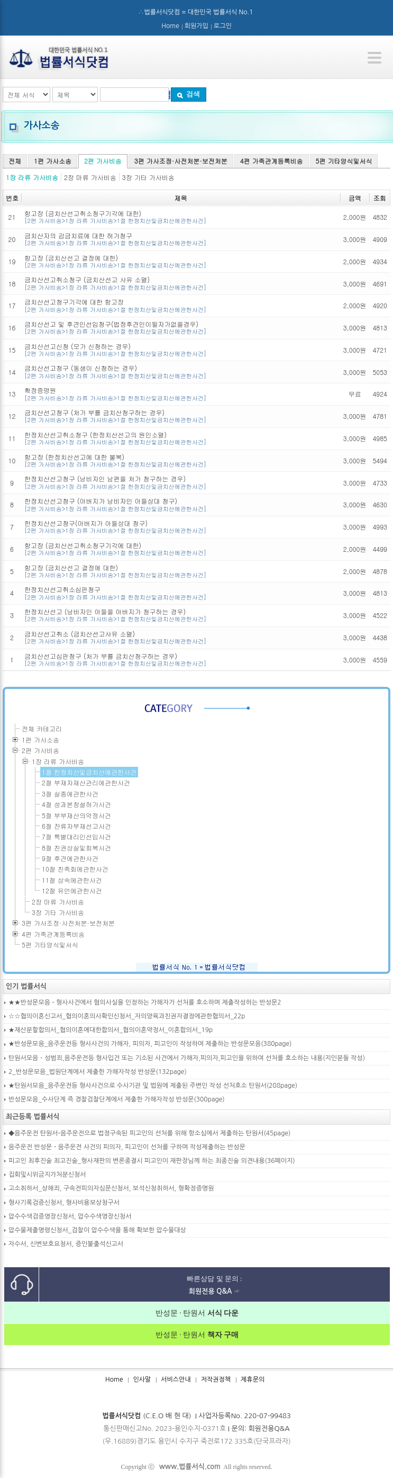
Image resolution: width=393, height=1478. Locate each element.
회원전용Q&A (269, 1428)
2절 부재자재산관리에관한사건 (86, 782)
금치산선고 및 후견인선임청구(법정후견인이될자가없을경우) (180, 327)
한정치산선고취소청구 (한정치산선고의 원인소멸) (180, 438)
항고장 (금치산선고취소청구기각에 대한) (180, 217)
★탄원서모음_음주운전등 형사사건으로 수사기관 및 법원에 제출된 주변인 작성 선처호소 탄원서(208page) (152, 1085)
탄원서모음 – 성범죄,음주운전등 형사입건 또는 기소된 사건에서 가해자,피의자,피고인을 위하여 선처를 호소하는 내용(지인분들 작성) (186, 1058)
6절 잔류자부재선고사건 (76, 825)
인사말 (142, 1379)
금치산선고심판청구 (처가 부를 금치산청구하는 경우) (180, 659)
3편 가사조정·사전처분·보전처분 (180, 160)
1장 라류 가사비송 (32, 177)
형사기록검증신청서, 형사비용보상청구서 (64, 1202)
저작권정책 (216, 1379)
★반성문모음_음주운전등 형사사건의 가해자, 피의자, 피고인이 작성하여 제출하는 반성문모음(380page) (149, 1044)
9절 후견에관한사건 (70, 858)
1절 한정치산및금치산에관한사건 (89, 771)
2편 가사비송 (103, 160)
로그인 (223, 26)
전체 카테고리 (42, 728)
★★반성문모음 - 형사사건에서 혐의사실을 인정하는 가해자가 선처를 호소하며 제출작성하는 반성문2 (144, 1002)
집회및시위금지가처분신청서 (47, 1174)
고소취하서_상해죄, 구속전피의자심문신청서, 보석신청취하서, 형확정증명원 (111, 1188)
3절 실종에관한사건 (70, 793)
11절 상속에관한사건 (72, 879)
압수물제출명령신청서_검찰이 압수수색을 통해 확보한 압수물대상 (97, 1230)
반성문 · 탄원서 (197, 1313)
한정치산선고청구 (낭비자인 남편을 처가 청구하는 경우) (180, 482)
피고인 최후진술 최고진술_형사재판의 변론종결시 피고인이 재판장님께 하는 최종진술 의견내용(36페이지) (151, 1161)
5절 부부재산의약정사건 (76, 815)
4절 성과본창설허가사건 (76, 804)
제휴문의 (252, 1379)
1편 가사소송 (52, 160)
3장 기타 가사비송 (148, 177)
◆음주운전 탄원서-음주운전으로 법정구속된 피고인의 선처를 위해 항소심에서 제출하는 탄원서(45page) (149, 1133)
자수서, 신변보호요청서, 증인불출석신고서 (65, 1244)
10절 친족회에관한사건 (75, 868)
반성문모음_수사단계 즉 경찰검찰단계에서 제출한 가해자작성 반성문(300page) (116, 1099)
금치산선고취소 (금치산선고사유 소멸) (180, 637)
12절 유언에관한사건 (72, 890)
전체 (14, 160)
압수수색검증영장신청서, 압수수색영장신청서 (70, 1216)
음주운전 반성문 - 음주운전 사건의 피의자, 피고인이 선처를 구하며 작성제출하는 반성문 (126, 1147)
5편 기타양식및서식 (344, 160)
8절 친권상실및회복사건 (76, 847)
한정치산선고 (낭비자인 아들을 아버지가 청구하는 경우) (180, 615)
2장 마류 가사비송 (90, 177)
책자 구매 (222, 1335)
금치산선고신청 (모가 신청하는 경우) (180, 350)
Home (170, 26)
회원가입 (196, 26)
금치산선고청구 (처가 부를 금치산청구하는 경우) (180, 416)
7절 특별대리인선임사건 (76, 836)
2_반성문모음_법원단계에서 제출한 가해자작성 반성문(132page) (97, 1072)
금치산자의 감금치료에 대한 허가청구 (180, 239)
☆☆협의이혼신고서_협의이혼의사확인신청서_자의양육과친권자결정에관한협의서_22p (126, 1016)
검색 (188, 94)
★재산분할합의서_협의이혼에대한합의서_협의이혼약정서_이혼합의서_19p (110, 1030)
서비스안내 (175, 1379)
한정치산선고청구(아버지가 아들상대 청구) (180, 526)
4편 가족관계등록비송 (271, 160)
